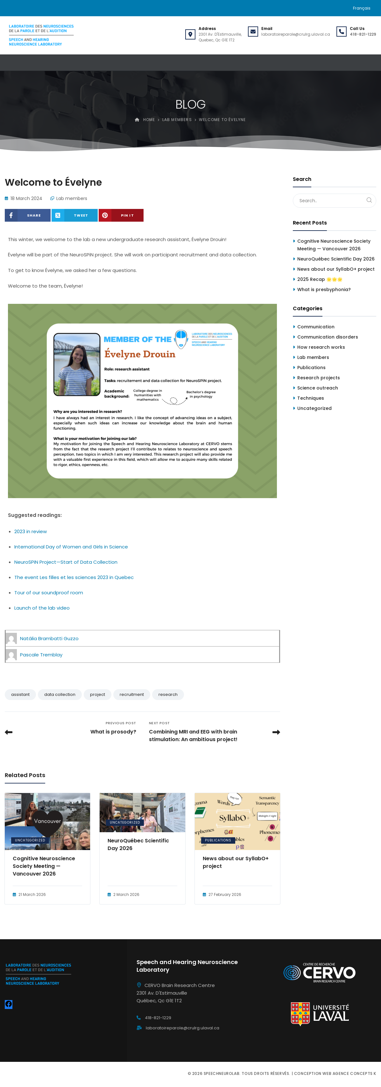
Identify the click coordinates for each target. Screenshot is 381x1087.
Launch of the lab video (42, 607)
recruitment (132, 694)
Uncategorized (30, 840)
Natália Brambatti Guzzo (49, 638)
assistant (20, 694)
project (97, 694)
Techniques (310, 398)
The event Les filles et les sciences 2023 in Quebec (74, 577)
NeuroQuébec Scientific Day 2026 (138, 844)
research (168, 694)
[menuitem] (362, 8)
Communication (316, 327)
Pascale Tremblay (41, 654)
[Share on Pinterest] (121, 215)
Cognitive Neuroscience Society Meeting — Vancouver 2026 (44, 866)
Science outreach (317, 388)
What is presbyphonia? (324, 289)
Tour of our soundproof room (48, 592)
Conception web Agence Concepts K (335, 1073)
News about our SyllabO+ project (236, 862)
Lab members (71, 198)
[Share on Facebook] (28, 215)
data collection (59, 694)
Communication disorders (327, 337)
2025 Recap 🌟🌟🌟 (319, 279)
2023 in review (30, 531)
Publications (218, 840)
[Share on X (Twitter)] (75, 215)
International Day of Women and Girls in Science (71, 546)
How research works (321, 347)
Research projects (318, 378)
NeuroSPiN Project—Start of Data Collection (65, 562)
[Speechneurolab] (41, 35)
